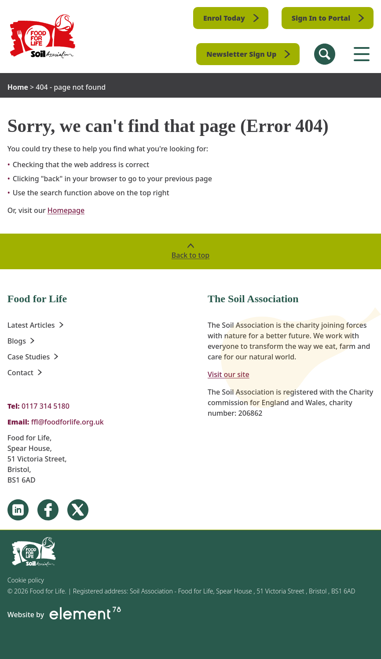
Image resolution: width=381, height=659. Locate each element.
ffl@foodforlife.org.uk (67, 421)
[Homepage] (42, 36)
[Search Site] (325, 54)
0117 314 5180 (46, 405)
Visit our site (228, 374)
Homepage (66, 210)
